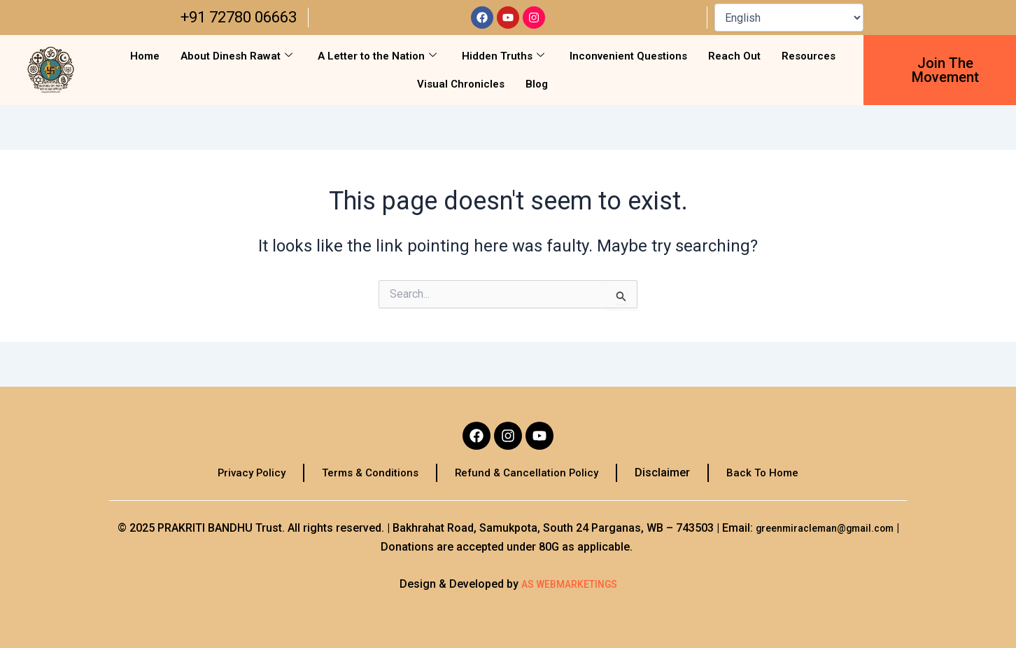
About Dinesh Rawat (236, 56)
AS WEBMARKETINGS (568, 584)
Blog (536, 84)
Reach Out (734, 56)
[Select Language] (788, 18)
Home (145, 56)
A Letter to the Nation (377, 56)
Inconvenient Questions (628, 56)
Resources (808, 56)
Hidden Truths (503, 56)
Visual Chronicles (461, 84)
